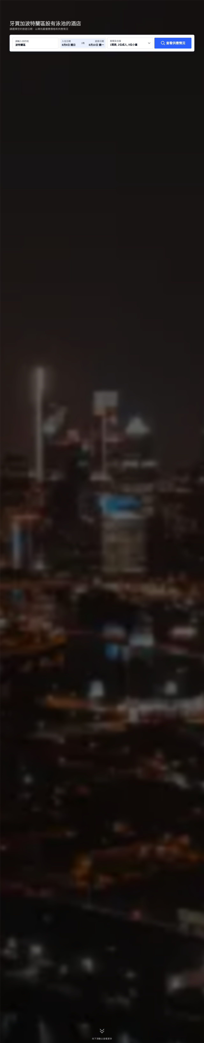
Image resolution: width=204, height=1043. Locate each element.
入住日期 (66, 41)
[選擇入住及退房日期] (71, 43)
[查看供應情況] (172, 43)
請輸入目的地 (22, 41)
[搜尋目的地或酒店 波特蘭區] (35, 43)
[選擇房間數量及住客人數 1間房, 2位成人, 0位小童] (130, 43)
